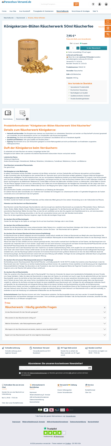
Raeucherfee (103, 27)
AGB (69, 373)
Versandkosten (71, 416)
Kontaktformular (18, 403)
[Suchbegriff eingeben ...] (57, 4)
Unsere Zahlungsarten (64, 390)
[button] (55, 307)
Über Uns (88, 392)
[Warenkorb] (106, 4)
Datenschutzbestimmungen (38, 373)
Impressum (33, 392)
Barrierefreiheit (34, 402)
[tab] (8, 114)
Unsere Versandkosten (64, 392)
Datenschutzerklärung (37, 399)
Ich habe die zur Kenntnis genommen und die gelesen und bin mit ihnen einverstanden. (54, 374)
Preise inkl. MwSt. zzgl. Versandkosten (78, 39)
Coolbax (68, 443)
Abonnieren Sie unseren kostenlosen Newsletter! (55, 363)
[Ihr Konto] (99, 4)
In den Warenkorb (93, 48)
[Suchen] (76, 4)
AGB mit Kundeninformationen (39, 397)
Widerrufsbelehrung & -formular (40, 395)
